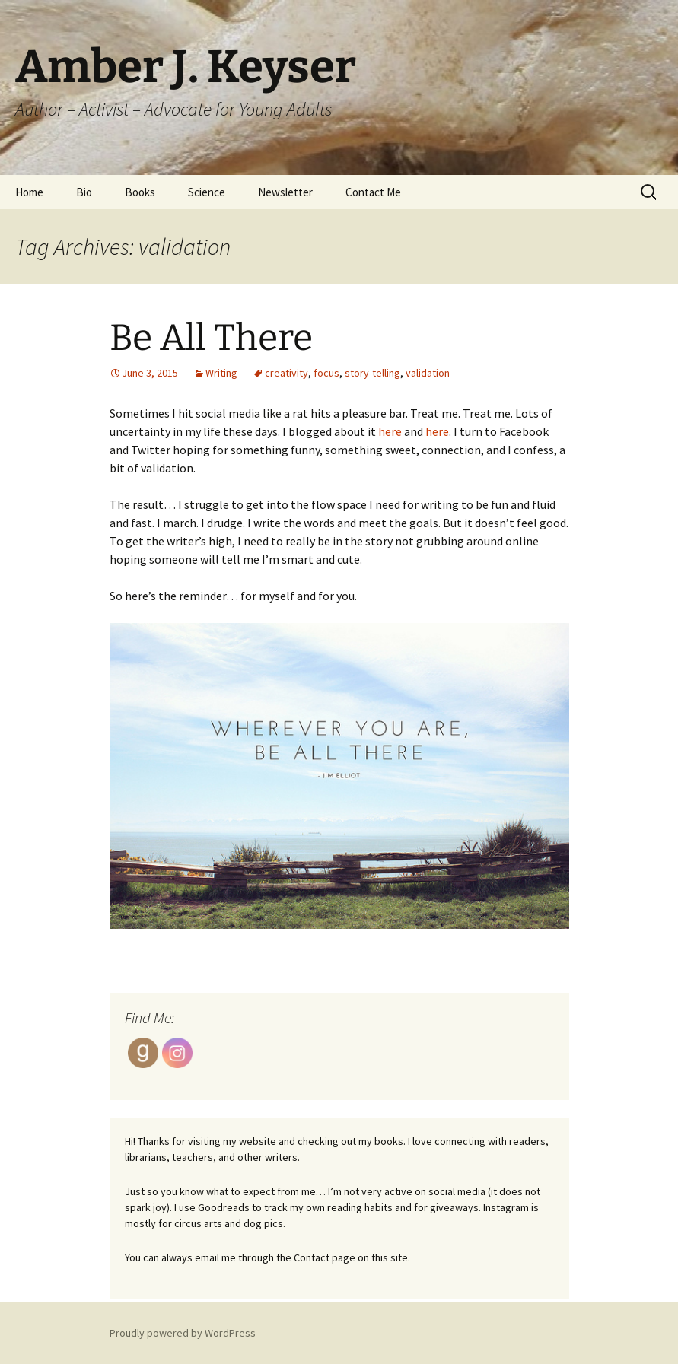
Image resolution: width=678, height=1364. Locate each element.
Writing (221, 373)
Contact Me (373, 192)
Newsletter (285, 192)
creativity (286, 373)
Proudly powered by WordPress (183, 1333)
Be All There (211, 338)
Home (29, 192)
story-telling (372, 373)
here (390, 431)
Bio (84, 192)
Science (206, 192)
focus (326, 373)
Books (140, 192)
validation (428, 373)
